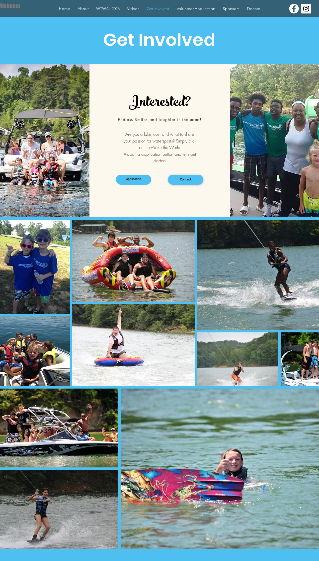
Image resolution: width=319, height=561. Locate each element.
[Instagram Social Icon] (306, 8)
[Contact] (185, 180)
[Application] (133, 180)
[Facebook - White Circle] (294, 8)
